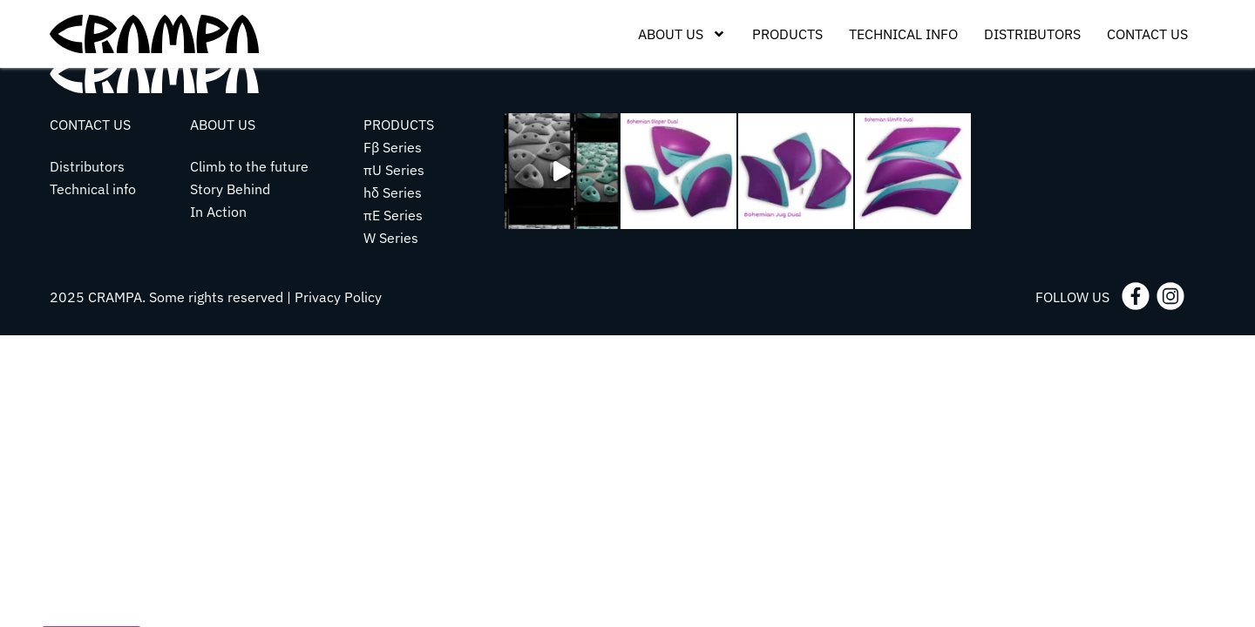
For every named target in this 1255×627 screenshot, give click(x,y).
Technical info (93, 189)
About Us (682, 34)
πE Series (393, 215)
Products (787, 34)
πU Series (393, 170)
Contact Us (1147, 34)
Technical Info (903, 34)
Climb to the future (249, 166)
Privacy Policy (338, 297)
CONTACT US (90, 124)
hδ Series (392, 192)
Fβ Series (392, 147)
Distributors (1032, 34)
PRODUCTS (398, 124)
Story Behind (230, 189)
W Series (390, 237)
